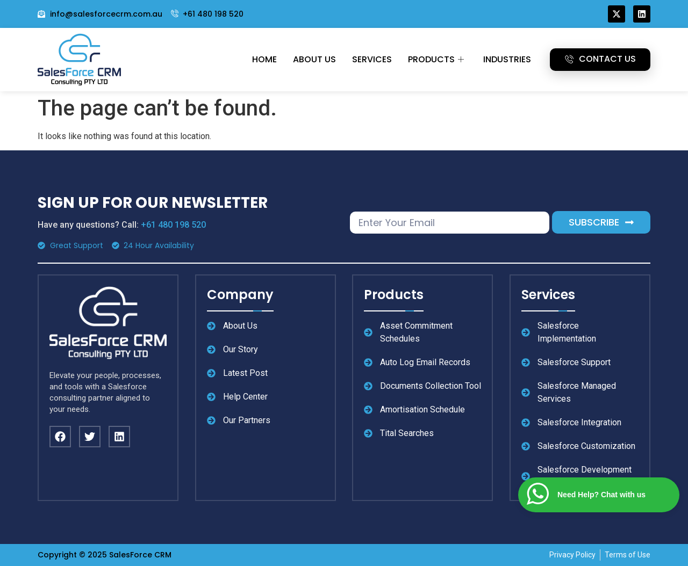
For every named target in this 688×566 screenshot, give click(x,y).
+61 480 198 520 (173, 225)
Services (372, 59)
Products (436, 59)
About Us (314, 59)
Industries (507, 59)
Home (264, 59)
